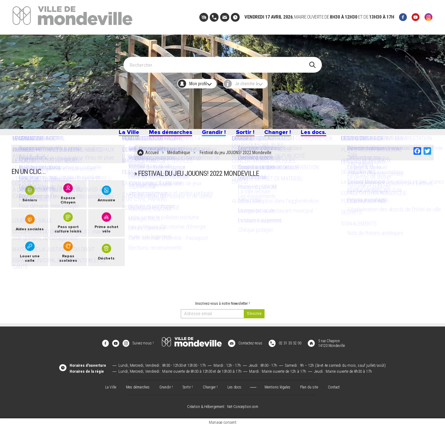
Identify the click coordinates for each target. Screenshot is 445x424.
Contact (338, 384)
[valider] (254, 316)
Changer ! (286, 134)
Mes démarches (162, 134)
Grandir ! (212, 134)
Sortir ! (248, 134)
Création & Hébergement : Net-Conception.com (223, 404)
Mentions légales (279, 384)
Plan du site (312, 384)
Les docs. (328, 134)
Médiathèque (178, 157)
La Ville (113, 134)
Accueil (152, 157)
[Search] (219, 62)
